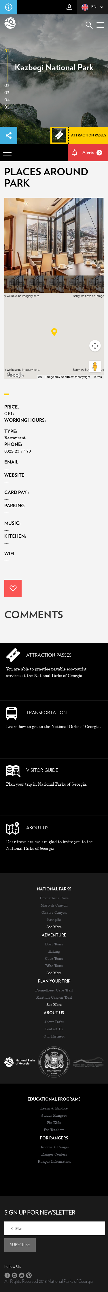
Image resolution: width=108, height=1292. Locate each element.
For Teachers (54, 1129)
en (89, 7)
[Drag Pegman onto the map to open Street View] (95, 366)
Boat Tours (54, 944)
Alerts (92, 152)
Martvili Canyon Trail (54, 997)
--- (6, 481)
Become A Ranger (54, 1147)
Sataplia (54, 919)
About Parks (54, 1021)
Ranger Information (54, 1161)
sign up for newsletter (39, 1213)
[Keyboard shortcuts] (40, 377)
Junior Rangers (54, 1115)
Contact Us (54, 1029)
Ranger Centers (54, 1154)
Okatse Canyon (54, 912)
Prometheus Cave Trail (54, 990)
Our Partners (54, 1036)
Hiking (54, 951)
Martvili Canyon (54, 905)
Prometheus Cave (54, 898)
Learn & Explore (54, 1108)
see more (54, 926)
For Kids (54, 1122)
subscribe (20, 1245)
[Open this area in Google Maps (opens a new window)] (15, 375)
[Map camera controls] (95, 346)
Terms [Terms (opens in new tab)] (98, 377)
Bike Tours (54, 965)
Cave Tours (54, 958)
